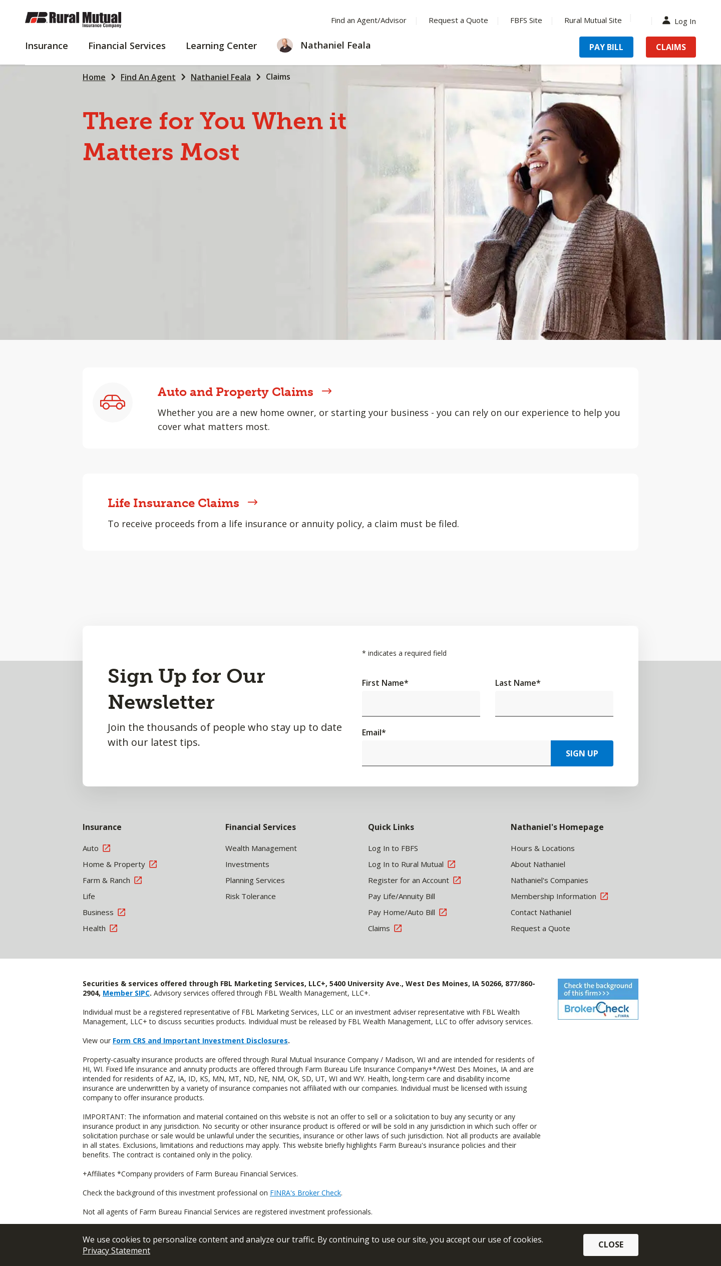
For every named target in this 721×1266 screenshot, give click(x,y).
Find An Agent (148, 77)
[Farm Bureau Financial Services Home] (90, 20)
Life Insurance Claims (183, 503)
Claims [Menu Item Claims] (671, 47)
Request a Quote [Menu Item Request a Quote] (458, 20)
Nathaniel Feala (221, 77)
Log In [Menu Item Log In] (681, 20)
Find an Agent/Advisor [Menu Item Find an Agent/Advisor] (369, 20)
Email (374, 732)
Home (94, 77)
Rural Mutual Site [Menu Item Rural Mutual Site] (593, 20)
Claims (278, 76)
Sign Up (582, 753)
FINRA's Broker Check (305, 1192)
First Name (385, 682)
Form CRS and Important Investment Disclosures (200, 1040)
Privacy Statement (116, 1250)
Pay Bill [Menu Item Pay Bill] (606, 47)
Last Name (518, 682)
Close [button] (610, 1244)
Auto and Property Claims (245, 391)
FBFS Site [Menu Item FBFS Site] (526, 20)
